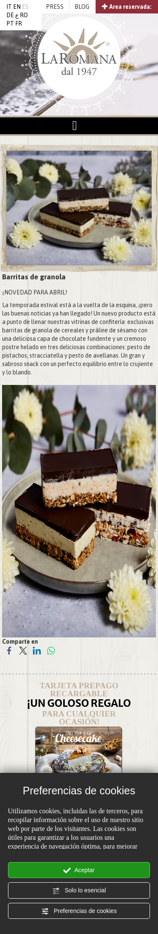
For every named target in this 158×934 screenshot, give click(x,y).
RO (24, 15)
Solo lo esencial (79, 890)
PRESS (55, 6)
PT (10, 23)
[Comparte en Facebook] (9, 650)
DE (10, 15)
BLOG (82, 6)
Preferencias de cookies (79, 911)
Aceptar (78, 870)
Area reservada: (127, 6)
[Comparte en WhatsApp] (51, 650)
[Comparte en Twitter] (23, 650)
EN (17, 6)
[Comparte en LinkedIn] (37, 650)
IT (9, 6)
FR (18, 23)
